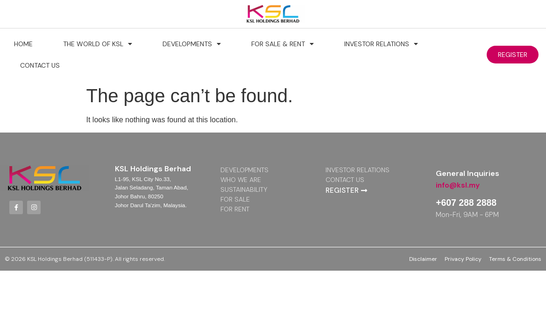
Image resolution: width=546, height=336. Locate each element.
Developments (192, 44)
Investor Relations (381, 44)
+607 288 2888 (467, 202)
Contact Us (40, 65)
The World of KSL (97, 44)
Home (23, 44)
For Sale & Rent (282, 44)
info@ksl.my (458, 185)
